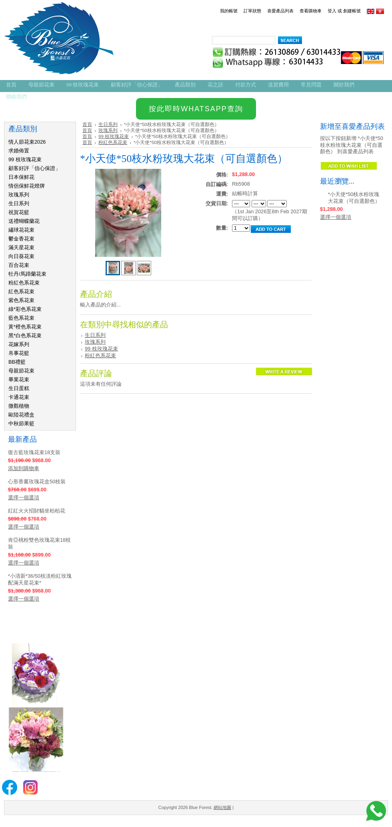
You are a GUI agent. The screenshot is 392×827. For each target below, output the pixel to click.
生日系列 (18, 203)
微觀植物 (18, 406)
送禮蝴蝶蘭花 (24, 221)
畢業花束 (18, 379)
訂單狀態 (252, 10)
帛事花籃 (18, 353)
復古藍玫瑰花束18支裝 (34, 452)
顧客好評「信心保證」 (34, 168)
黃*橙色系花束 (25, 327)
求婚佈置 (18, 151)
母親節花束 (21, 371)
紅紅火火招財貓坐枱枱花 (36, 511)
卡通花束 (18, 397)
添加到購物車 (23, 468)
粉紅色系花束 (24, 283)
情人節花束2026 (27, 142)
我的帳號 (229, 10)
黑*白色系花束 (25, 335)
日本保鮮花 (21, 177)
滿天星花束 (21, 247)
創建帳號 (352, 10)
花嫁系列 (18, 344)
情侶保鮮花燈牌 (26, 186)
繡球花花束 (21, 230)
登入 (332, 10)
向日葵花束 (21, 256)
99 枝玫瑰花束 (25, 159)
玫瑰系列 (18, 195)
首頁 (87, 124)
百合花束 (18, 265)
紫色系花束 (21, 300)
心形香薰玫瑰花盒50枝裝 (37, 482)
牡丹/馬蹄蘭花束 (27, 274)
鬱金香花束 (21, 239)
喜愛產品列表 (280, 10)
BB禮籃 (17, 362)
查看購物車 (311, 10)
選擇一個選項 (23, 498)
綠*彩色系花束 (25, 309)
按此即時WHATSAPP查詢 (196, 109)
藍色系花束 (21, 318)
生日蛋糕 (18, 388)
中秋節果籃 (21, 424)
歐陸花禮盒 (21, 415)
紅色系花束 (21, 291)
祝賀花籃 (18, 212)
